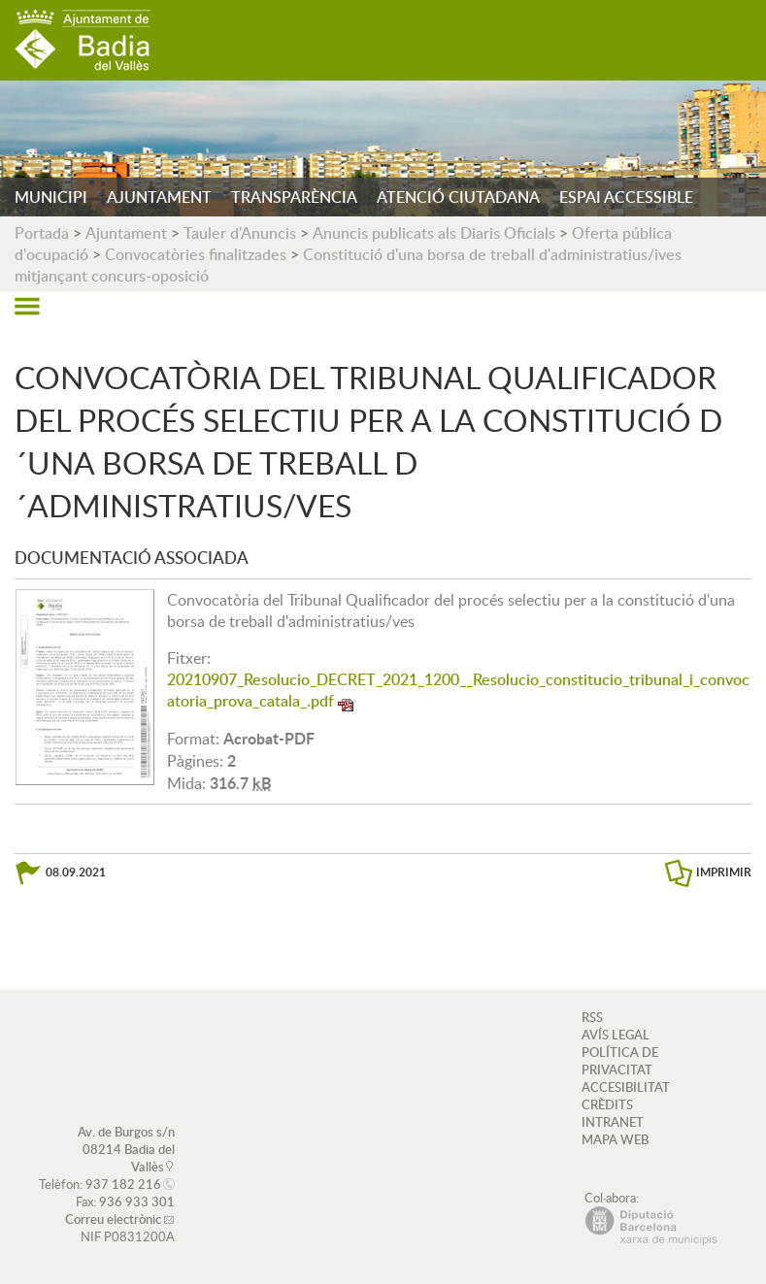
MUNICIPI (51, 197)
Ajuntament (126, 233)
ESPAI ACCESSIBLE (626, 197)
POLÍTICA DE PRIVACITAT (620, 1060)
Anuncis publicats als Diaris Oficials (434, 233)
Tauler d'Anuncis (239, 233)
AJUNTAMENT (159, 197)
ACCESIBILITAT (626, 1087)
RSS (592, 1017)
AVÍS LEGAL (615, 1034)
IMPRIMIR (723, 872)
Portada (42, 233)
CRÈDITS (607, 1104)
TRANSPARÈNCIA (294, 197)
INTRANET (613, 1122)
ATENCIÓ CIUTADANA (458, 197)
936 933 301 (137, 1201)
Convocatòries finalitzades (195, 254)
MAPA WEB (615, 1139)
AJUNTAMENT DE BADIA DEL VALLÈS (82, 40)
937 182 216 (123, 1184)
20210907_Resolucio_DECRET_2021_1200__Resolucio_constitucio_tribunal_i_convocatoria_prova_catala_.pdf (458, 690)
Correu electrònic (113, 1219)
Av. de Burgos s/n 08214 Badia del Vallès (126, 1149)
